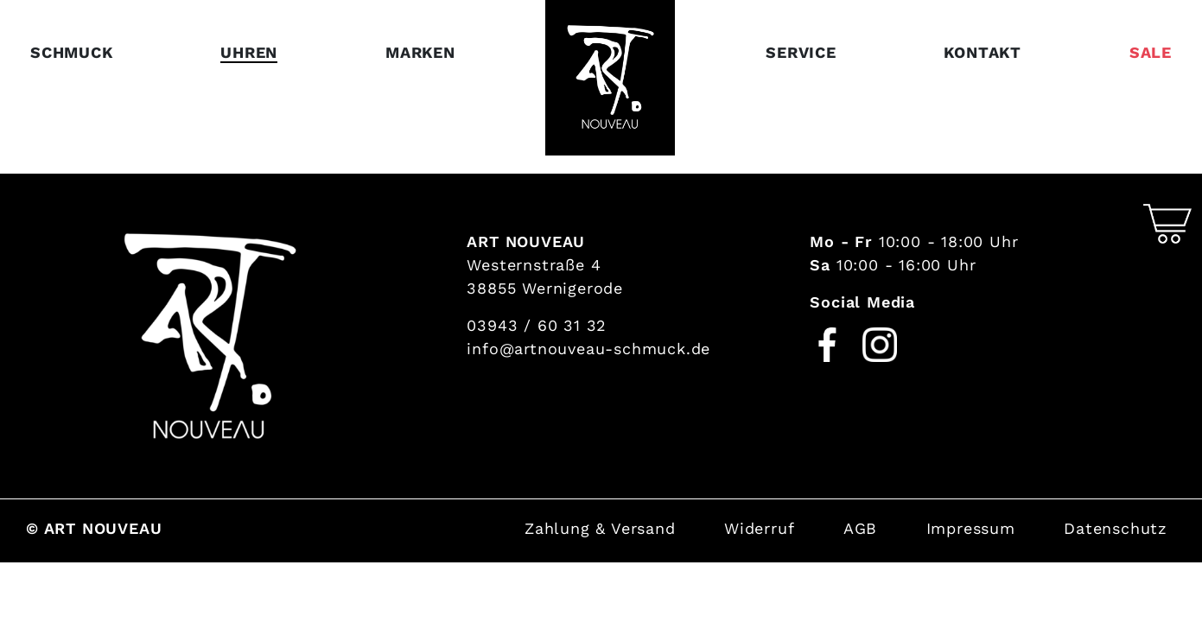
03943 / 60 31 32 (537, 325)
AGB (860, 528)
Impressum (970, 528)
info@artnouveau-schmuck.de (588, 349)
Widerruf (759, 528)
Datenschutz (1115, 528)
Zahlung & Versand (600, 528)
